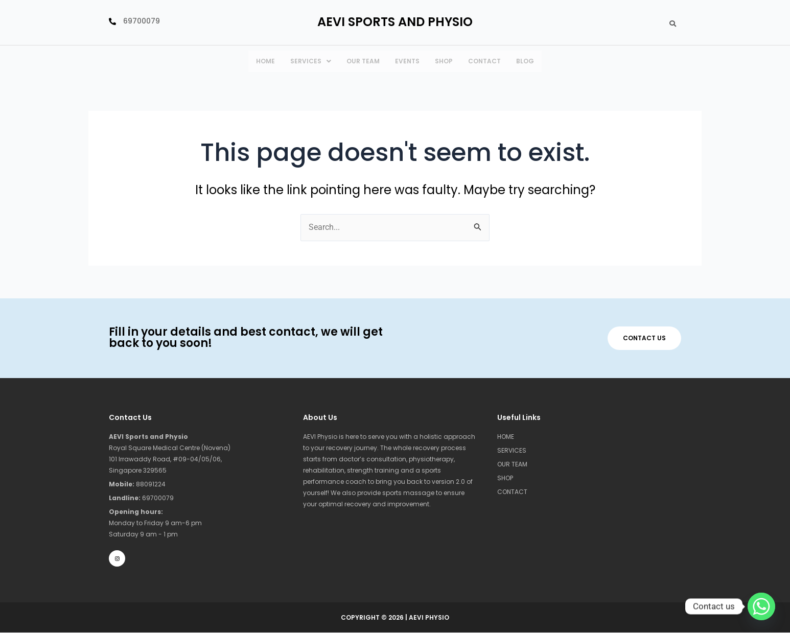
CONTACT (484, 61)
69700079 (141, 498)
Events (407, 61)
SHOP (505, 478)
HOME (265, 61)
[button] (311, 61)
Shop (444, 61)
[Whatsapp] (761, 606)
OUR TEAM (512, 464)
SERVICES (310, 61)
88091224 (137, 484)
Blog (525, 61)
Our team (363, 61)
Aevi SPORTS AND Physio (395, 21)
